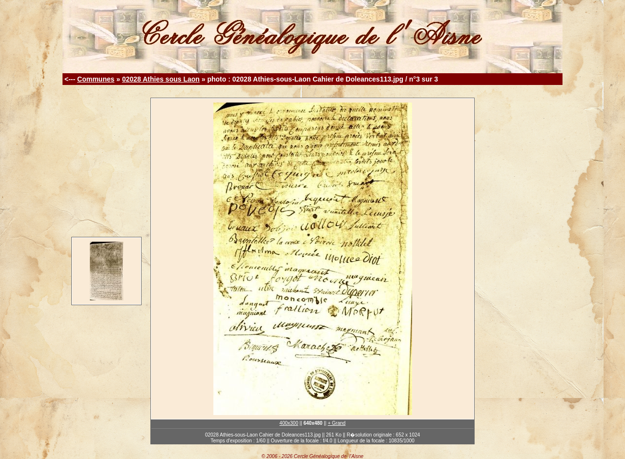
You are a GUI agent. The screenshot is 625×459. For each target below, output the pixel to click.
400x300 (288, 423)
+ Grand (336, 423)
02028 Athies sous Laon (161, 79)
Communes (95, 79)
